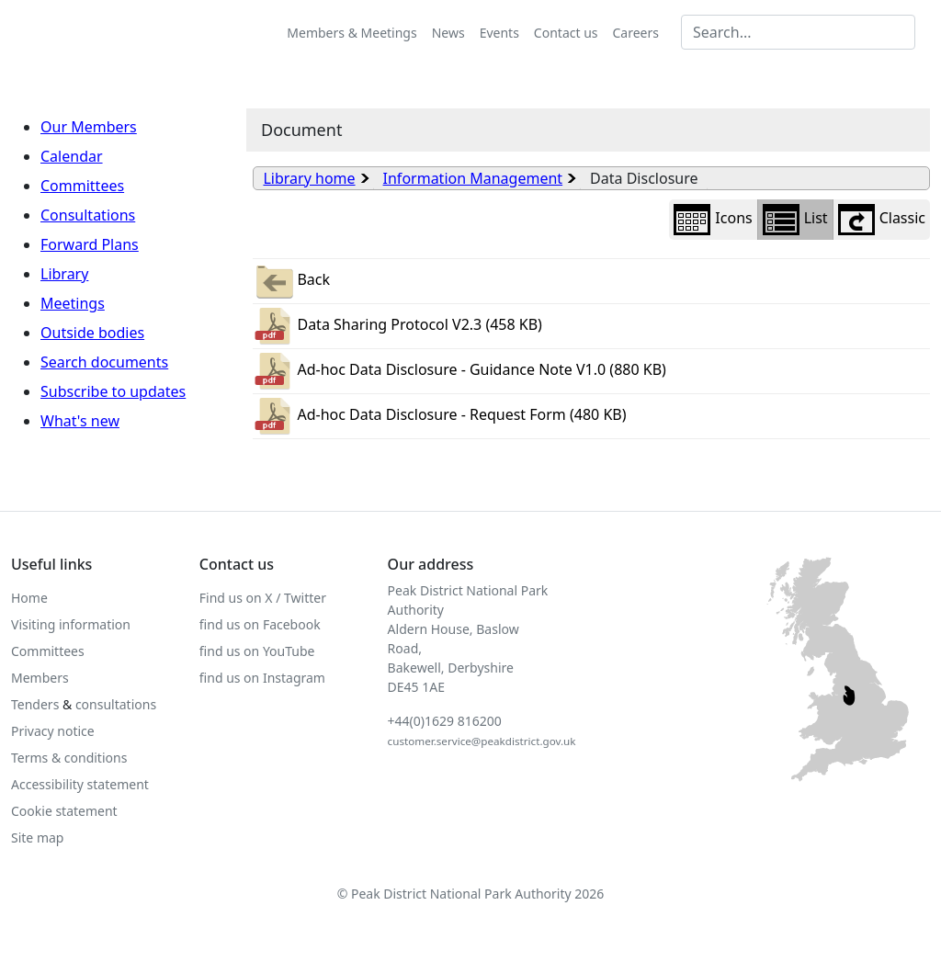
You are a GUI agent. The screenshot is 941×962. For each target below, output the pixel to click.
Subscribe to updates (113, 391)
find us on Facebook (260, 624)
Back (291, 281)
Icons (713, 219)
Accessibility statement (80, 784)
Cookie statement (64, 811)
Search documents (104, 362)
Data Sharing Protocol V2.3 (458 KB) (397, 326)
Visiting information (70, 624)
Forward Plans (89, 244)
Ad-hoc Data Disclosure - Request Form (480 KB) (439, 416)
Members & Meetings (351, 32)
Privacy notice (53, 731)
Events (499, 32)
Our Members (88, 127)
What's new (79, 421)
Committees (82, 185)
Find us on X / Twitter (262, 597)
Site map (37, 837)
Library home (309, 178)
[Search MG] (798, 32)
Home (29, 597)
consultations (115, 704)
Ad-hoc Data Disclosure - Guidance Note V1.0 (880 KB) (459, 371)
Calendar (71, 156)
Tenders (35, 704)
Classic (881, 219)
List (795, 219)
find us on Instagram (262, 677)
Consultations (87, 215)
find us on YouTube (257, 651)
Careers (636, 32)
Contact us (566, 32)
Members (40, 677)
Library (64, 274)
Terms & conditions (69, 757)
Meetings (72, 303)
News (448, 32)
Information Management (473, 178)
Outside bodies (92, 333)
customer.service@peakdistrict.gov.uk (482, 741)
